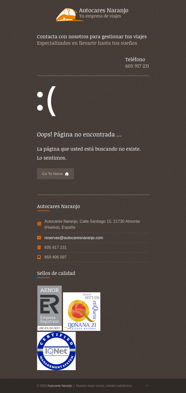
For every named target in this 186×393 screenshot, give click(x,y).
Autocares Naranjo (60, 386)
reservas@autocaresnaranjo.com (74, 238)
